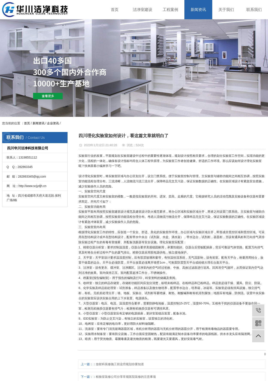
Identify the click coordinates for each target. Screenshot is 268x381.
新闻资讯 (198, 9)
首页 (115, 9)
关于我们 (226, 9)
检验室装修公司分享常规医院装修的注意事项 (126, 376)
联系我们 (254, 9)
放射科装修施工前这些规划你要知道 (120, 364)
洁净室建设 (142, 9)
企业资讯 (53, 123)
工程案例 (170, 9)
